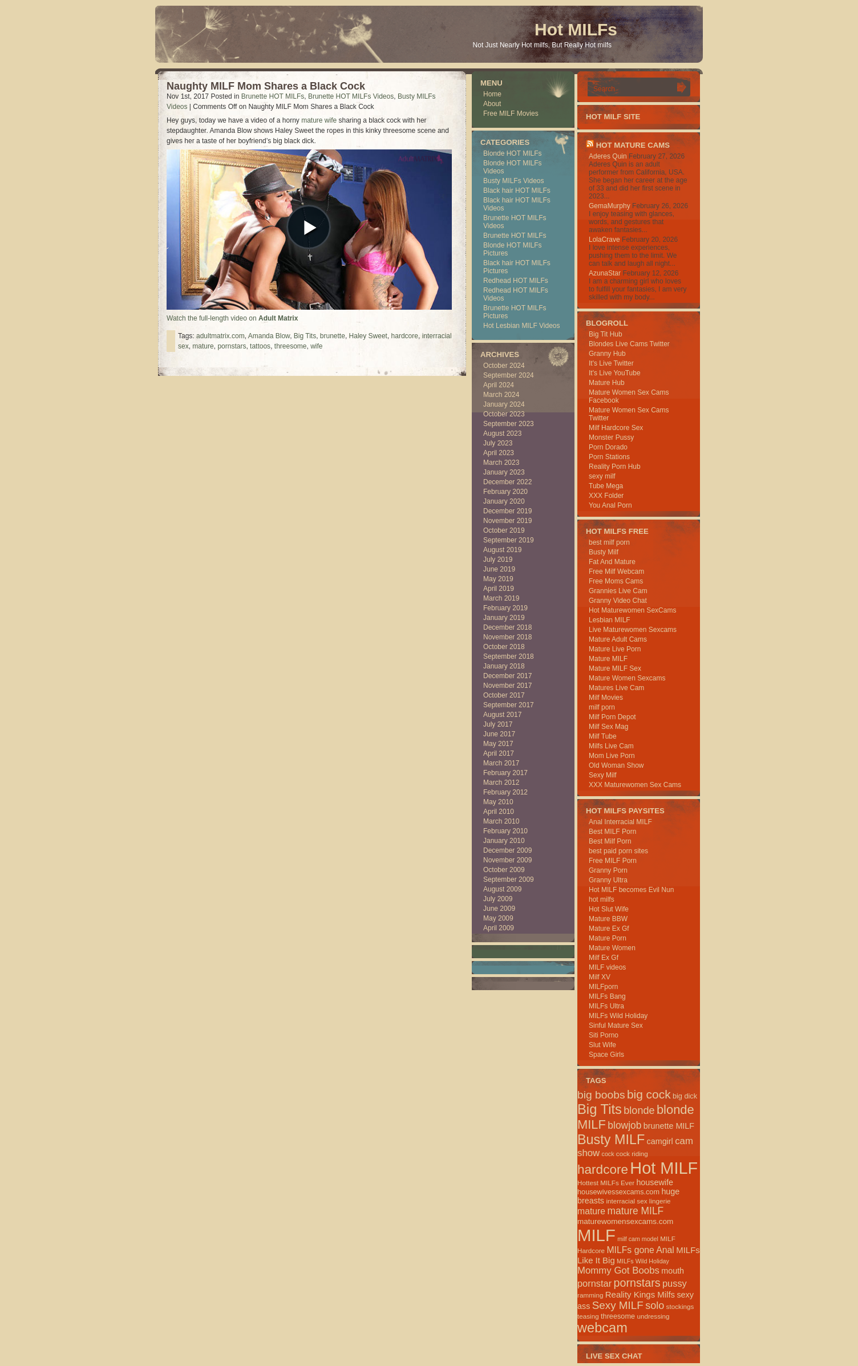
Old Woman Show (616, 765)
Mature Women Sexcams (627, 678)
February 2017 (505, 773)
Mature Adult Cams (618, 639)
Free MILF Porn (613, 861)
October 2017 (504, 695)
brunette (332, 336)
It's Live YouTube (615, 373)
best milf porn (609, 542)
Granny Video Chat (618, 601)
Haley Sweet (368, 336)
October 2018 (504, 647)
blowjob (624, 1125)
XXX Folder (606, 496)
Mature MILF (608, 659)
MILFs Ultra (606, 1006)
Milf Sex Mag (608, 727)
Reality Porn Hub (615, 467)
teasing (588, 1316)
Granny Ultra (608, 880)
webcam (602, 1327)
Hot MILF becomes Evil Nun (631, 890)
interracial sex (626, 1201)
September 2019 (508, 540)
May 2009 (498, 918)
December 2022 (507, 482)
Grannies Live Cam (618, 591)
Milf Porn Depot (612, 717)
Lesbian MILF (609, 620)
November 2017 (507, 686)
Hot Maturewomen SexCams (632, 610)
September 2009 (508, 879)
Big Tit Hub (605, 334)
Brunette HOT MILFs (272, 96)
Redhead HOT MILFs (515, 281)
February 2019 (505, 608)
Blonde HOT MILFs (512, 153)
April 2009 (498, 928)
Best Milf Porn (610, 841)
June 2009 (499, 909)
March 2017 (501, 763)
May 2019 (498, 579)
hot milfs (601, 899)
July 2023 (497, 443)
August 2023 (502, 433)
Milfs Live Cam (611, 746)
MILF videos (607, 967)
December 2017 (507, 676)
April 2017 (498, 753)
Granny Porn (608, 870)
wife (316, 346)
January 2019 (504, 618)
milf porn (602, 707)
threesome (290, 346)
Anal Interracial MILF (620, 822)
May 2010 (498, 802)
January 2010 (504, 841)
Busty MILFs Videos (513, 181)
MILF (596, 1235)
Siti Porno (603, 1035)
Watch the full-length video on (232, 318)
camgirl (660, 1141)
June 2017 (499, 734)
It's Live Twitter (611, 363)
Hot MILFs (576, 29)
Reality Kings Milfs (640, 1294)
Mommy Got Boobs (618, 1270)
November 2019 (507, 521)
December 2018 (507, 627)
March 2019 (501, 598)
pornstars (231, 346)
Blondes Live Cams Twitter (629, 344)
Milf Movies (606, 698)
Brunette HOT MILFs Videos (351, 96)
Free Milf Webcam (616, 571)
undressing (653, 1316)
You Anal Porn (610, 505)
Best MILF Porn (612, 832)
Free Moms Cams (616, 581)
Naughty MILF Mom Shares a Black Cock (266, 86)
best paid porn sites (618, 851)
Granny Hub (607, 354)
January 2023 (504, 472)
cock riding (632, 1153)
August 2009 (502, 889)
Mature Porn (607, 938)
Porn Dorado (608, 447)
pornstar (594, 1283)
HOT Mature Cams (633, 145)
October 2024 (504, 366)
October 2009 (504, 870)
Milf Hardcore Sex (616, 428)
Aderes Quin (608, 156)
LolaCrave (604, 240)
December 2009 (507, 850)
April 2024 (498, 385)
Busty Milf (603, 552)
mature (202, 346)
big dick (685, 1096)
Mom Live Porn (612, 756)
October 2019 (504, 530)
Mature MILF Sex (615, 668)
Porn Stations (609, 457)
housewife (654, 1182)
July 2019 (497, 560)
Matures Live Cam (616, 688)
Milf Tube (603, 736)
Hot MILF (664, 1168)
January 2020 (504, 501)
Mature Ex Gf (609, 929)
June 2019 (499, 569)
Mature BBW (608, 919)
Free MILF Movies (511, 113)
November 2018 (507, 637)
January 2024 (504, 404)
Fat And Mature (612, 562)
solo (654, 1305)
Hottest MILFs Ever (605, 1182)
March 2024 (501, 395)
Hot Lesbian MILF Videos (521, 326)
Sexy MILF (618, 1305)
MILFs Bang (607, 996)
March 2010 (501, 821)
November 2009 (507, 860)
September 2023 (508, 424)
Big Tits (305, 336)
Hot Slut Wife (609, 909)
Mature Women (612, 948)
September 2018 (508, 656)
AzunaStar (605, 273)
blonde (639, 1110)
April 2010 (498, 812)
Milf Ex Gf (603, 958)
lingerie (660, 1201)
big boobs (601, 1095)
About (492, 104)
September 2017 (508, 705)
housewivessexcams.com (618, 1191)
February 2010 (505, 831)
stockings (680, 1306)
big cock (649, 1094)
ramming (590, 1295)
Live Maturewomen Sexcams (633, 630)
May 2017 (498, 744)
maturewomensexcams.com (625, 1221)
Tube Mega (606, 486)
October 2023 (504, 414)
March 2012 (501, 783)
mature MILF (635, 1211)
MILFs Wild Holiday (618, 1016)
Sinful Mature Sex (616, 1025)
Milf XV (599, 977)
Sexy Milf (603, 775)
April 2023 (498, 453)
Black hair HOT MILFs (517, 190)
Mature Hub (607, 383)
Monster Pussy (611, 437)
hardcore (404, 336)
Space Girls (606, 1055)
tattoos (260, 346)
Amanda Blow (269, 336)
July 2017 (497, 724)
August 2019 (502, 550)
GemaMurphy (609, 206)
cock (608, 1153)
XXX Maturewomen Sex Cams (635, 785)
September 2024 (508, 375)
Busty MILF (611, 1139)
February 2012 (505, 792)
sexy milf (602, 476)
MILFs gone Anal (640, 1250)
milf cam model (637, 1238)
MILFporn (603, 987)
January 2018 (504, 666)
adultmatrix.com (220, 336)
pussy (674, 1283)
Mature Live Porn (615, 649)
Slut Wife (602, 1045)
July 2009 (497, 899)
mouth (672, 1270)
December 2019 (507, 511)
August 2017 (502, 715)
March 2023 (501, 463)
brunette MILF (669, 1125)
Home (492, 94)
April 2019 (498, 589)
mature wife (319, 120)
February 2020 (505, 492)
